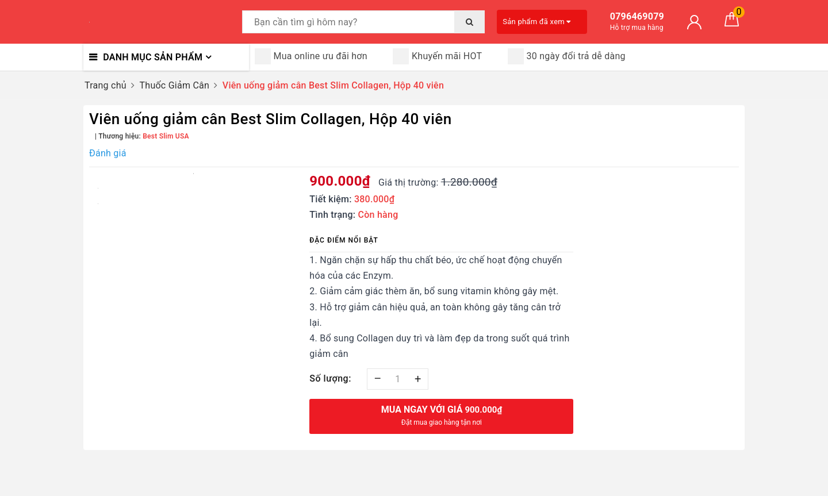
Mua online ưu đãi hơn (311, 56)
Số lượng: (330, 378)
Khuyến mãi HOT (437, 56)
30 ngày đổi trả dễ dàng (567, 56)
